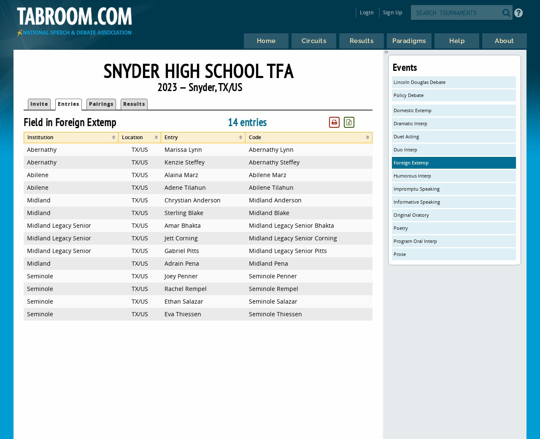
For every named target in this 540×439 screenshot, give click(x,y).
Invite (39, 104)
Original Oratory (411, 215)
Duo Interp (405, 149)
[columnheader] (71, 137)
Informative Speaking (417, 202)
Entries (68, 104)
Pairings (101, 104)
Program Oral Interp (415, 241)
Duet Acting (406, 136)
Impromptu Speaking (417, 189)
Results (134, 104)
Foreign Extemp (411, 162)
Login (367, 12)
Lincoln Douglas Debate (420, 82)
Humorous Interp (412, 175)
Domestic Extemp (413, 110)
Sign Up (392, 12)
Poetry (401, 228)
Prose (400, 254)
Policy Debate (409, 95)
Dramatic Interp (410, 123)
